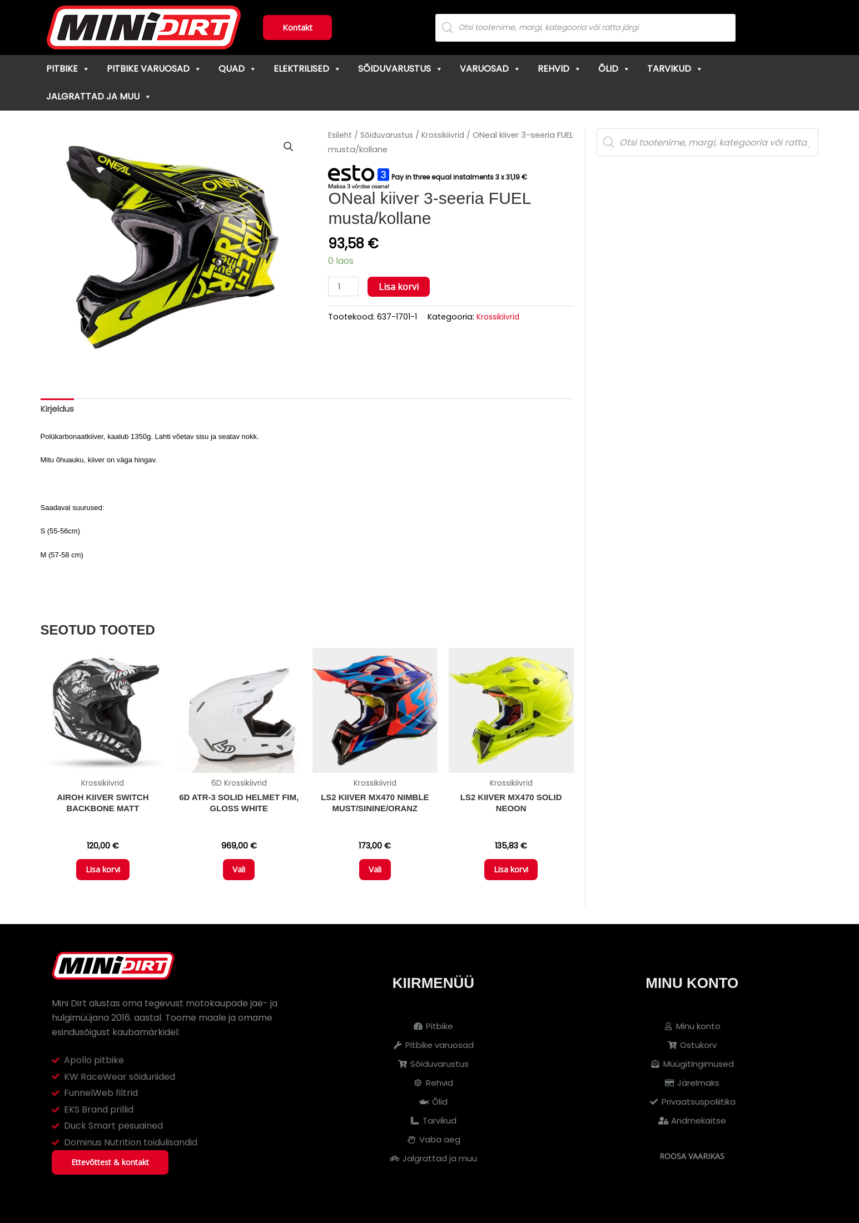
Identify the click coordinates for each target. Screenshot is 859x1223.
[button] (288, 147)
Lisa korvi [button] (103, 875)
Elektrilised (307, 68)
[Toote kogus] (344, 287)
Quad (238, 68)
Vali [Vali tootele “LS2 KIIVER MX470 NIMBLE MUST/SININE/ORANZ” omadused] (375, 875)
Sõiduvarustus (400, 68)
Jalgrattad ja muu (99, 96)
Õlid (614, 68)
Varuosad (490, 68)
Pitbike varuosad (154, 68)
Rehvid (560, 68)
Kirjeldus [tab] (58, 409)
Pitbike (68, 68)
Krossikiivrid (451, 135)
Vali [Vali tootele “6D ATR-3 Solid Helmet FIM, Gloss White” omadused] (238, 875)
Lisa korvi (400, 287)
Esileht (341, 135)
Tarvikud (675, 68)
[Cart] (814, 28)
